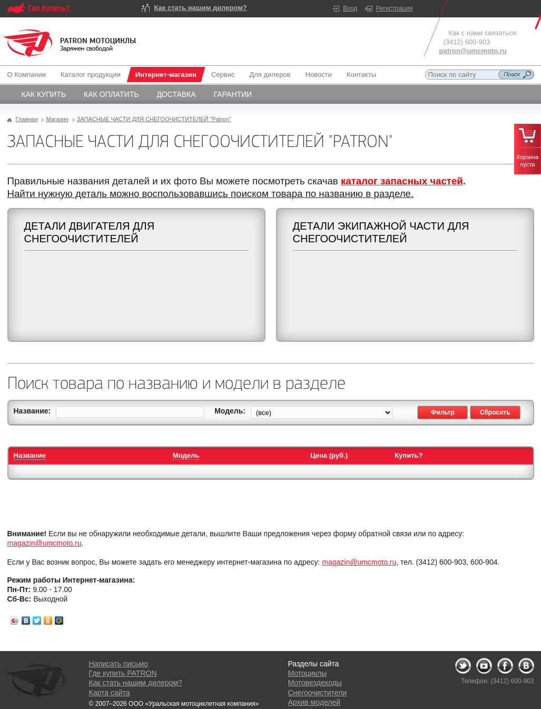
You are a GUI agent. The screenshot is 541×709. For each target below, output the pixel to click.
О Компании (28, 74)
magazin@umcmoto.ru (44, 543)
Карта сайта (109, 692)
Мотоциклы (307, 673)
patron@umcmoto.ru (473, 51)
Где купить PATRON (123, 673)
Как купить (44, 94)
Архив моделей (314, 702)
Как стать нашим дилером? (200, 8)
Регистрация (394, 8)
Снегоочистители (317, 692)
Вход (350, 8)
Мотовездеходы (315, 682)
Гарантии (233, 94)
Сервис (223, 74)
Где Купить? (49, 8)
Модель (186, 455)
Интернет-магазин (166, 74)
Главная (27, 119)
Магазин (57, 119)
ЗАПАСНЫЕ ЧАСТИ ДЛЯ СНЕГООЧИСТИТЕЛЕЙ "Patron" (154, 119)
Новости (318, 74)
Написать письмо (118, 663)
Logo (69, 43)
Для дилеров (269, 74)
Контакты (361, 74)
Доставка (175, 94)
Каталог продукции (90, 74)
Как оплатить (111, 94)
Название (30, 455)
